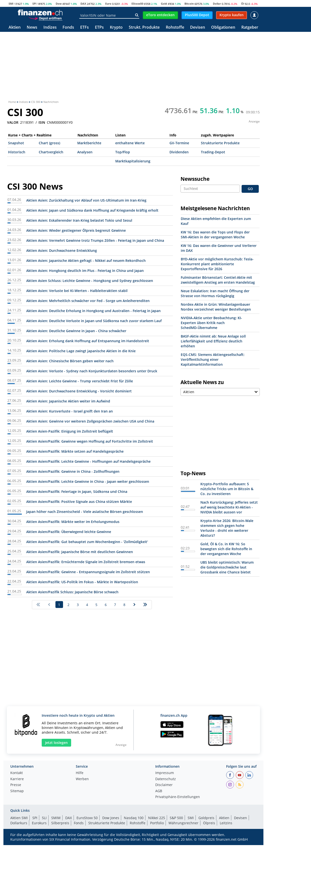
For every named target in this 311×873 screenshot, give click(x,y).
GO (250, 188)
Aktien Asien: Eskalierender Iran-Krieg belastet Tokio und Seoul (79, 220)
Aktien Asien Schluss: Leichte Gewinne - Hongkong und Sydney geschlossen (89, 280)
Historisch (16, 152)
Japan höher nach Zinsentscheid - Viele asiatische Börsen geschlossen (84, 511)
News (32, 27)
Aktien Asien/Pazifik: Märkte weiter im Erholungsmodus (72, 521)
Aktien (15, 27)
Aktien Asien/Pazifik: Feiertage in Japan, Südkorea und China (76, 491)
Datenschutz (165, 779)
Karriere (17, 779)
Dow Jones (110, 817)
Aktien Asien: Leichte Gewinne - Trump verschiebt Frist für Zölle (79, 381)
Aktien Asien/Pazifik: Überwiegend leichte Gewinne (68, 531)
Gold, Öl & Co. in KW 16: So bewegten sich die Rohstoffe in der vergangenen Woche (226, 549)
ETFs (84, 27)
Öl (242, 3)
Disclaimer (164, 785)
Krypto (116, 27)
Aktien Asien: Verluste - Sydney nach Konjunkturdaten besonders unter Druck (91, 371)
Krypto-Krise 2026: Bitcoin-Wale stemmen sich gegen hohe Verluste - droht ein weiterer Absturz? (226, 528)
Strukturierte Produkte (220, 143)
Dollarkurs (18, 823)
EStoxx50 (137, 3)
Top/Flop (122, 152)
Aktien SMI (19, 817)
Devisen (197, 27)
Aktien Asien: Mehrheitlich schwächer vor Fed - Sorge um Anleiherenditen (88, 300)
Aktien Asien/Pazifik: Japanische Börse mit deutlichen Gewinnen (79, 551)
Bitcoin (189, 3)
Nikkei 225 (156, 817)
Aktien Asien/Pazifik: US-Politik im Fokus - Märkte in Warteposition (82, 582)
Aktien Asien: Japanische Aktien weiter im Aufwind (68, 401)
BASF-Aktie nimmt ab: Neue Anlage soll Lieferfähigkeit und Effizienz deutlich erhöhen (213, 341)
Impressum (164, 773)
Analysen (84, 152)
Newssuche (195, 178)
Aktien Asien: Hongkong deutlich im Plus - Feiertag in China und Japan (85, 270)
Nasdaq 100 (133, 817)
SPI (34, 3)
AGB (158, 791)
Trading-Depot (213, 152)
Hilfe (79, 773)
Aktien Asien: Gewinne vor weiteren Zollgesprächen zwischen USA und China (90, 421)
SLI (44, 817)
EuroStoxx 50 (87, 817)
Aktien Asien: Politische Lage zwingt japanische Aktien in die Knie (81, 351)
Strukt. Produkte (144, 27)
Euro (108, 3)
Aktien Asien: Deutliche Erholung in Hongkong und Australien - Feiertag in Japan (93, 310)
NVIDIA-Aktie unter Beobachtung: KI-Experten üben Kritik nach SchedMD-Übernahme (211, 322)
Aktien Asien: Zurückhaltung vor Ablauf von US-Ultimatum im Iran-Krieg (86, 200)
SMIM (56, 817)
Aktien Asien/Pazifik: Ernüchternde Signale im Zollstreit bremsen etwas (85, 561)
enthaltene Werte (130, 143)
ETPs (99, 27)
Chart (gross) (49, 143)
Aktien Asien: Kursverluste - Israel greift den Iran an (69, 411)
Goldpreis (206, 817)
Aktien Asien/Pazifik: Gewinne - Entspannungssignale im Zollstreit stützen (88, 572)
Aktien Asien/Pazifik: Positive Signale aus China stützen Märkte (79, 501)
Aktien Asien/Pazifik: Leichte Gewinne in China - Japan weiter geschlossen (87, 481)
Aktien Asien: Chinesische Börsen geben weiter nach (70, 361)
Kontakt (16, 773)
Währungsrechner (183, 823)
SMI (11, 3)
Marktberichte (89, 143)
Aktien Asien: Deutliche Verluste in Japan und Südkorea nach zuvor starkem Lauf (94, 320)
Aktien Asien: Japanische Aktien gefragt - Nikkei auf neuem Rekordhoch (86, 260)
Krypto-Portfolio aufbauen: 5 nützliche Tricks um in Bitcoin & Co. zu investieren (226, 489)
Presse (15, 785)
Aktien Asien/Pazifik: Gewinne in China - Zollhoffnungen (72, 471)
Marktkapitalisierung (132, 161)
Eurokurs (39, 823)
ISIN (42, 122)
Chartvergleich (51, 152)
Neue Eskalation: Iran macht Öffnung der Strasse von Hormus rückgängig (215, 293)
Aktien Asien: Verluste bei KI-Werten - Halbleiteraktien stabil (77, 290)
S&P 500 (176, 817)
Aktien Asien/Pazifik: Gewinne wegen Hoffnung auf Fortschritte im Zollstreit (89, 441)
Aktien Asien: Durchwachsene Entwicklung (61, 250)
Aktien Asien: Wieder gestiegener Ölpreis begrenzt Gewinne (76, 230)
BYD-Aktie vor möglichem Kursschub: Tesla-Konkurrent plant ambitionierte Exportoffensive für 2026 (217, 264)
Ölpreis (209, 823)
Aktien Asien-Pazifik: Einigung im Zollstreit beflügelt (69, 431)
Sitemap (17, 791)
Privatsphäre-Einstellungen (177, 797)
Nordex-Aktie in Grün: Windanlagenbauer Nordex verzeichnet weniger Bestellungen (216, 307)
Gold (164, 3)
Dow (59, 3)
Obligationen (223, 27)
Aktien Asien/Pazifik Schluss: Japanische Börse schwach (72, 592)
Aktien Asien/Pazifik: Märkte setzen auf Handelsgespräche (75, 451)
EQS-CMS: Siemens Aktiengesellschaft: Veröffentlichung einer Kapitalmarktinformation (213, 359)
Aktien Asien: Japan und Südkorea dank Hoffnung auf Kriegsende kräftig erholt (92, 210)
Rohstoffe (175, 27)
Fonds (68, 27)
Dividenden (179, 152)
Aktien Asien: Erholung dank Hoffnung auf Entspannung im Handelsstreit (87, 341)
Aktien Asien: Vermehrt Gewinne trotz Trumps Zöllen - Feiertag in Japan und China (95, 240)
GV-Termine (179, 143)
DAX (83, 3)
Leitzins (226, 823)
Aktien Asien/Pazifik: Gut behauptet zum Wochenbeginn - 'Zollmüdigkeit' (87, 541)
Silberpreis (60, 823)
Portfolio (157, 823)
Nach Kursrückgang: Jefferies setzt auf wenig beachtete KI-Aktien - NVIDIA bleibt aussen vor (229, 507)
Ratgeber (249, 27)
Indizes (50, 27)
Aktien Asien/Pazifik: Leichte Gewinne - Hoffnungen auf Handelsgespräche (88, 461)
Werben (82, 779)
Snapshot (16, 143)
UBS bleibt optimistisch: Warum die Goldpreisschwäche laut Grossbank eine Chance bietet (227, 567)
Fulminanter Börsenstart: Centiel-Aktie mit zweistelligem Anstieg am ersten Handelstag (218, 280)
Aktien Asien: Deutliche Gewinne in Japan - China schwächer (76, 330)
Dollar (217, 3)
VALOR (12, 122)
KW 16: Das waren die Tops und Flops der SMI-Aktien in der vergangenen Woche (215, 234)
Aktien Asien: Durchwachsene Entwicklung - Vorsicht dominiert (79, 391)
